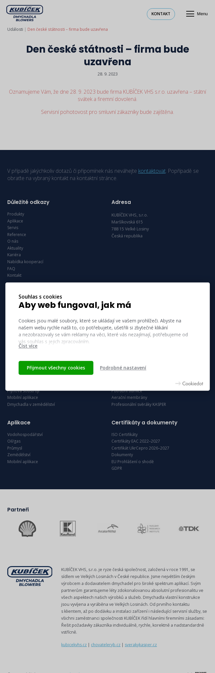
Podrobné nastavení (123, 367)
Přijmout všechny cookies (56, 367)
